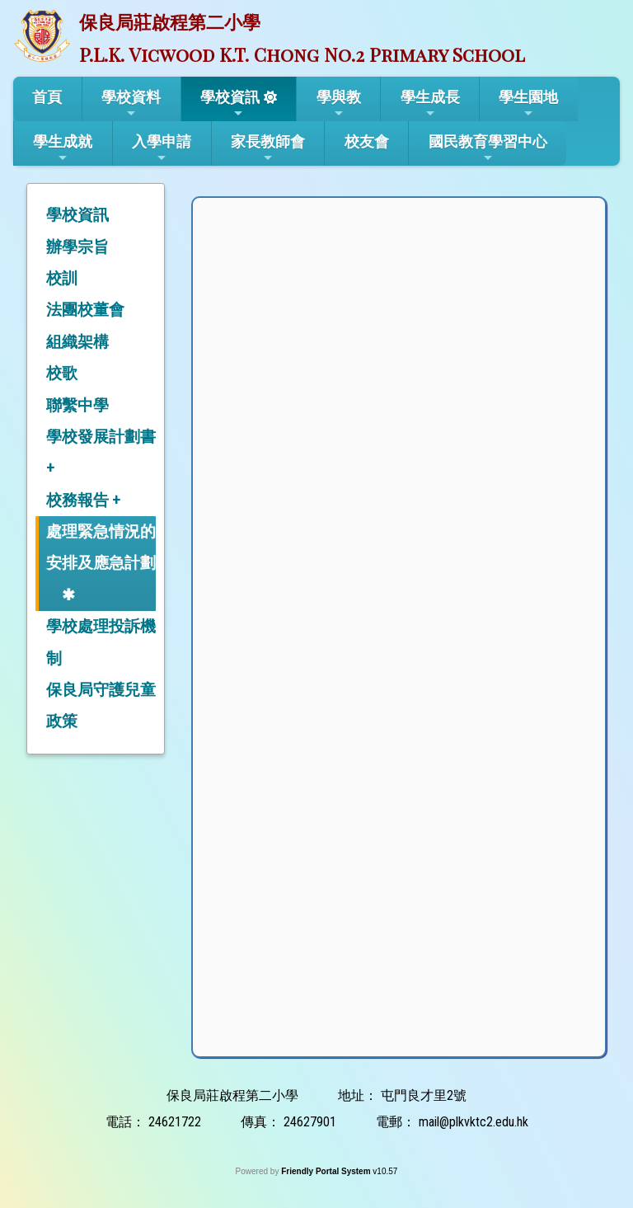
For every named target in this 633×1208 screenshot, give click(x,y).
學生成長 (430, 104)
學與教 (338, 104)
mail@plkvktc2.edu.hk (473, 1122)
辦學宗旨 (77, 246)
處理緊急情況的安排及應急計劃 (101, 547)
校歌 (61, 373)
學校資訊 (230, 104)
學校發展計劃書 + (101, 452)
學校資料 (131, 104)
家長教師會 (268, 148)
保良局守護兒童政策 (101, 705)
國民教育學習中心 (488, 148)
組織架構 (77, 341)
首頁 (47, 97)
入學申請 (161, 148)
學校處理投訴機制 (101, 642)
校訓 (61, 278)
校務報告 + (83, 500)
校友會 (367, 141)
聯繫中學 (77, 405)
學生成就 (62, 148)
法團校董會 (85, 309)
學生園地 (528, 104)
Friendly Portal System (327, 1171)
